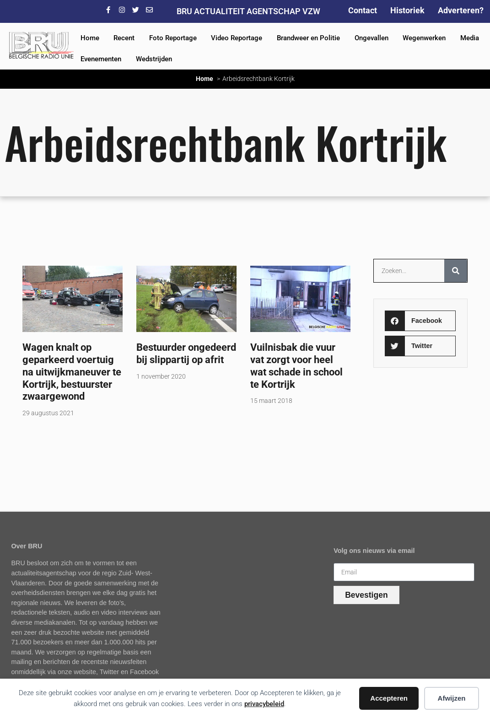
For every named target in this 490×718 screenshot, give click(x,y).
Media (469, 38)
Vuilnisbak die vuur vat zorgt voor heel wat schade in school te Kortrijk (296, 365)
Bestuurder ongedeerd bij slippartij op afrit (186, 353)
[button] (420, 321)
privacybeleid (264, 704)
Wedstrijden (154, 59)
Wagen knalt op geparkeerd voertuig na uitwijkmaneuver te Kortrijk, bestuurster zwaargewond (71, 371)
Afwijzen (452, 698)
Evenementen (101, 59)
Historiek (407, 10)
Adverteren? (461, 10)
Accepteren (389, 698)
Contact (362, 10)
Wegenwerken (424, 38)
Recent (124, 38)
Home (90, 38)
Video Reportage (236, 38)
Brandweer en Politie (308, 38)
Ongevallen (371, 38)
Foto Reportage (173, 38)
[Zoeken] (455, 270)
